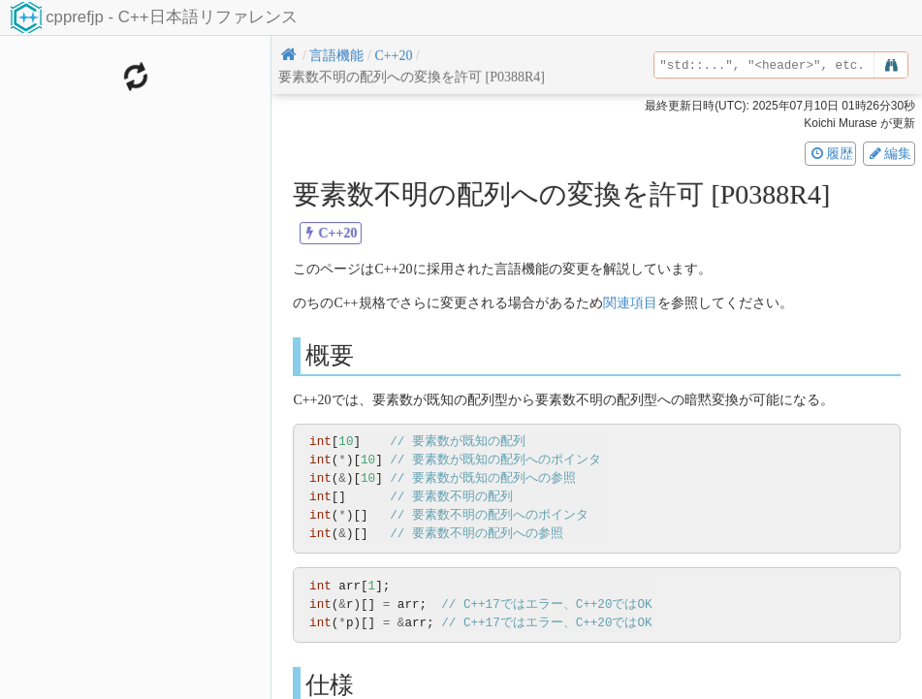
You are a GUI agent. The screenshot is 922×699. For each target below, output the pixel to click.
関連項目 (630, 303)
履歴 (831, 153)
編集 (889, 153)
